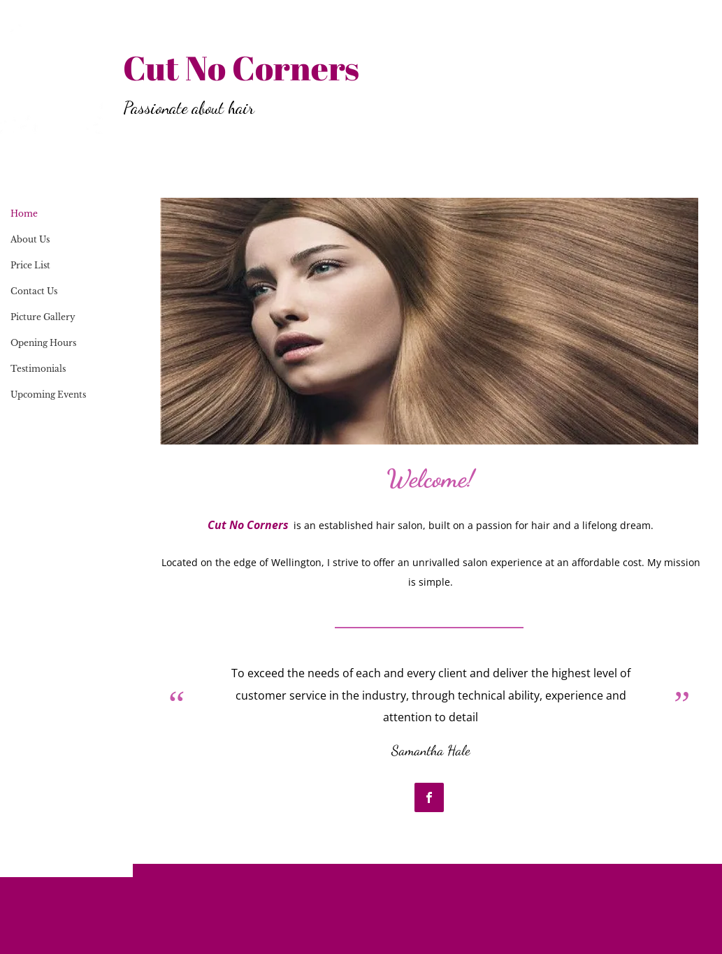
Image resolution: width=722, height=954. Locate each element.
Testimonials (38, 368)
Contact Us (33, 291)
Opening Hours (43, 343)
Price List (30, 265)
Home (24, 213)
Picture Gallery (42, 317)
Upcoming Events (48, 394)
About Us (30, 239)
